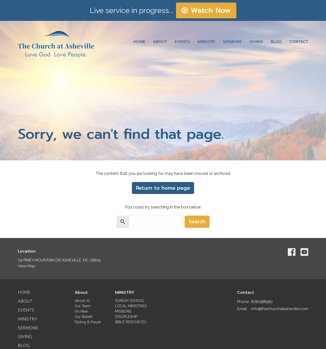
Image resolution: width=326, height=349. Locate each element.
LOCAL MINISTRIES (130, 306)
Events (182, 42)
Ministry (206, 42)
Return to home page (163, 188)
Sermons (232, 42)
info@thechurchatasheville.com (279, 308)
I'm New (81, 311)
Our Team (83, 306)
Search (197, 221)
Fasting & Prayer (88, 322)
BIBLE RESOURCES (130, 322)
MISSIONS (123, 311)
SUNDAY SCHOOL (130, 301)
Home (139, 42)
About (160, 42)
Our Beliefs (84, 317)
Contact (298, 42)
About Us (82, 301)
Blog (276, 42)
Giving (256, 42)
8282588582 (262, 301)
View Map (26, 266)
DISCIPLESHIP (126, 317)
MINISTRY (124, 292)
